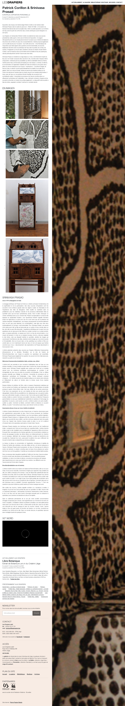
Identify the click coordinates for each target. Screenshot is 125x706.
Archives (112, 2)
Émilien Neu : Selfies (33, 596)
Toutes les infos (15, 579)
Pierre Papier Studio (16, 702)
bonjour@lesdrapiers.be (13, 628)
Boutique (104, 2)
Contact (119, 2)
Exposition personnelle (20, 15)
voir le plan (5, 653)
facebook (19, 637)
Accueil (4, 674)
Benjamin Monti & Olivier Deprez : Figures (13, 596)
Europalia (6, 15)
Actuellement (77, 2)
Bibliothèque (96, 2)
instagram (27, 637)
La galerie (86, 2)
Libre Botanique (11, 561)
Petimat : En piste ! (33, 587)
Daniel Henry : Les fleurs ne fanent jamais (13, 587)
